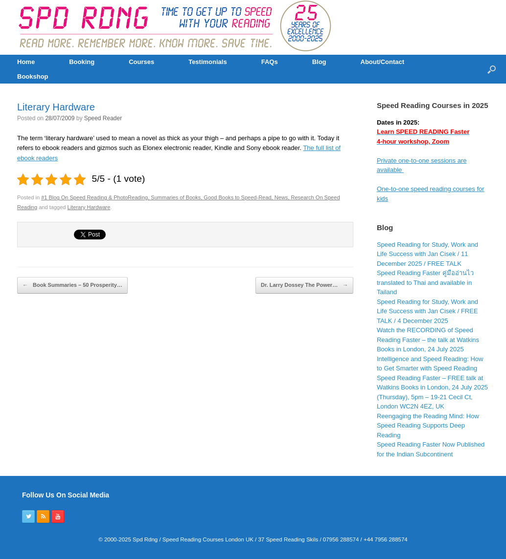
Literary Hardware (56, 107)
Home (26, 61)
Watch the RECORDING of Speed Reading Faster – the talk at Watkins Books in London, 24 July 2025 (428, 339)
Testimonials (207, 61)
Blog (319, 61)
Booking (81, 61)
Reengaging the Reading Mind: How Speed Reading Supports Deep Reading (428, 425)
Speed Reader (103, 118)
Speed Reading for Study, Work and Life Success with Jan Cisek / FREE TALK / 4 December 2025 (427, 311)
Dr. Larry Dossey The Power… (304, 285)
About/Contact (383, 61)
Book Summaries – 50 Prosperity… (72, 285)
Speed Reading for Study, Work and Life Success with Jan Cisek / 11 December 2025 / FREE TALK (427, 254)
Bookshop (32, 76)
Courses (141, 61)
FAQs (269, 61)
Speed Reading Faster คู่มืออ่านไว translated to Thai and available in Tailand (425, 282)
